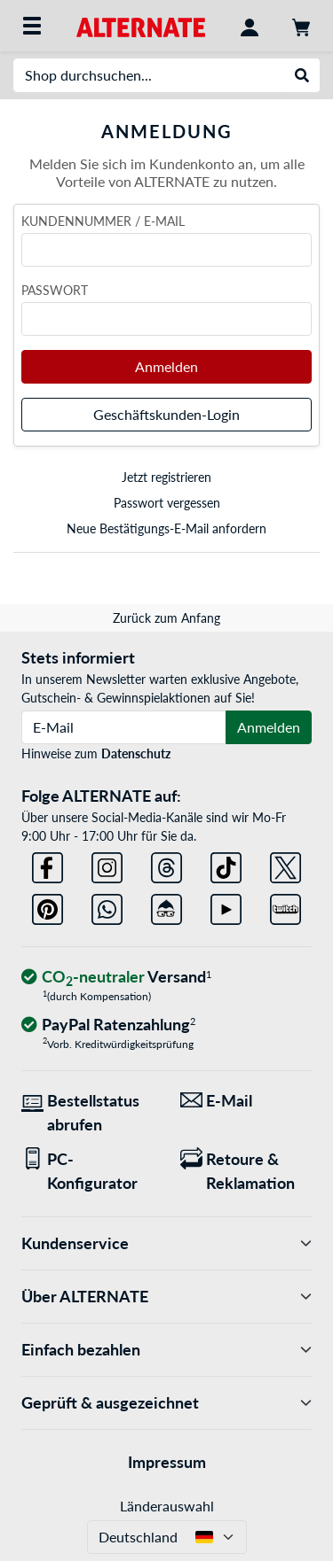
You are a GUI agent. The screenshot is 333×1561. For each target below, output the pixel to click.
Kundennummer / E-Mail (103, 221)
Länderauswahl (167, 1505)
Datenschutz (135, 753)
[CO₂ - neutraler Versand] (116, 977)
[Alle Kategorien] (32, 25)
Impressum (167, 1462)
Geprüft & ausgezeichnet (166, 1403)
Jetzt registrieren (166, 477)
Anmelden (166, 366)
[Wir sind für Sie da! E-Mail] (246, 1101)
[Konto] (249, 25)
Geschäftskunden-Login (166, 414)
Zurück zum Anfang (166, 617)
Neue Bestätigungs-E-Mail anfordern (166, 528)
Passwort (54, 290)
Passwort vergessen (167, 502)
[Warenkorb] (301, 25)
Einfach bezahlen (166, 1350)
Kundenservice (166, 1243)
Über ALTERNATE (166, 1297)
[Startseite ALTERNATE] (140, 25)
